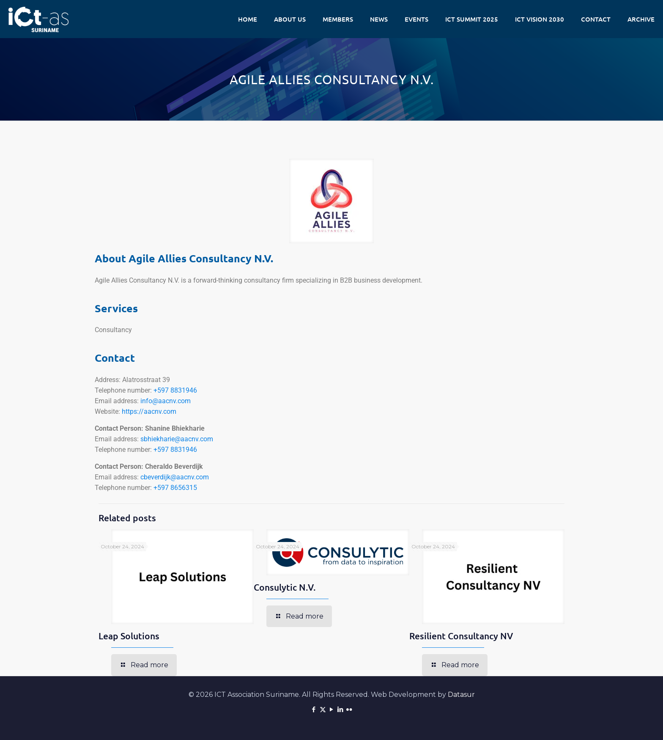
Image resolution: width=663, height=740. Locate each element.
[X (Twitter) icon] (323, 709)
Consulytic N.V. (285, 587)
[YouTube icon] (332, 709)
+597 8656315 (175, 488)
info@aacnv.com (165, 401)
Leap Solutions (129, 635)
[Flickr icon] (349, 709)
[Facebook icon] (314, 709)
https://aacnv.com (149, 411)
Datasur (461, 694)
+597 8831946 (175, 390)
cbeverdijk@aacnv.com (174, 477)
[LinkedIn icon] (340, 709)
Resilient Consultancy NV (461, 635)
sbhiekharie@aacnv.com (176, 439)
